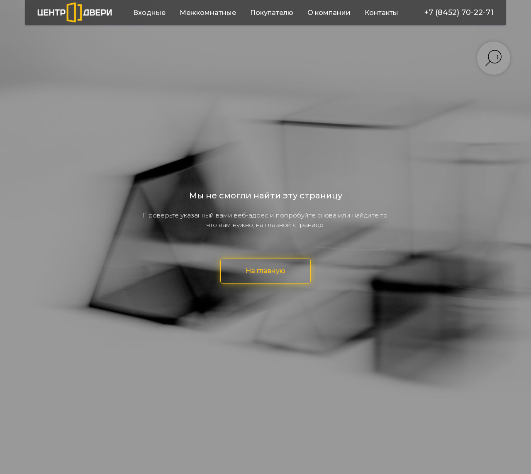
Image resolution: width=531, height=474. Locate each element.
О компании (329, 13)
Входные (149, 13)
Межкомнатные (208, 13)
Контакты (381, 13)
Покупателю (271, 13)
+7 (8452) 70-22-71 (459, 12)
